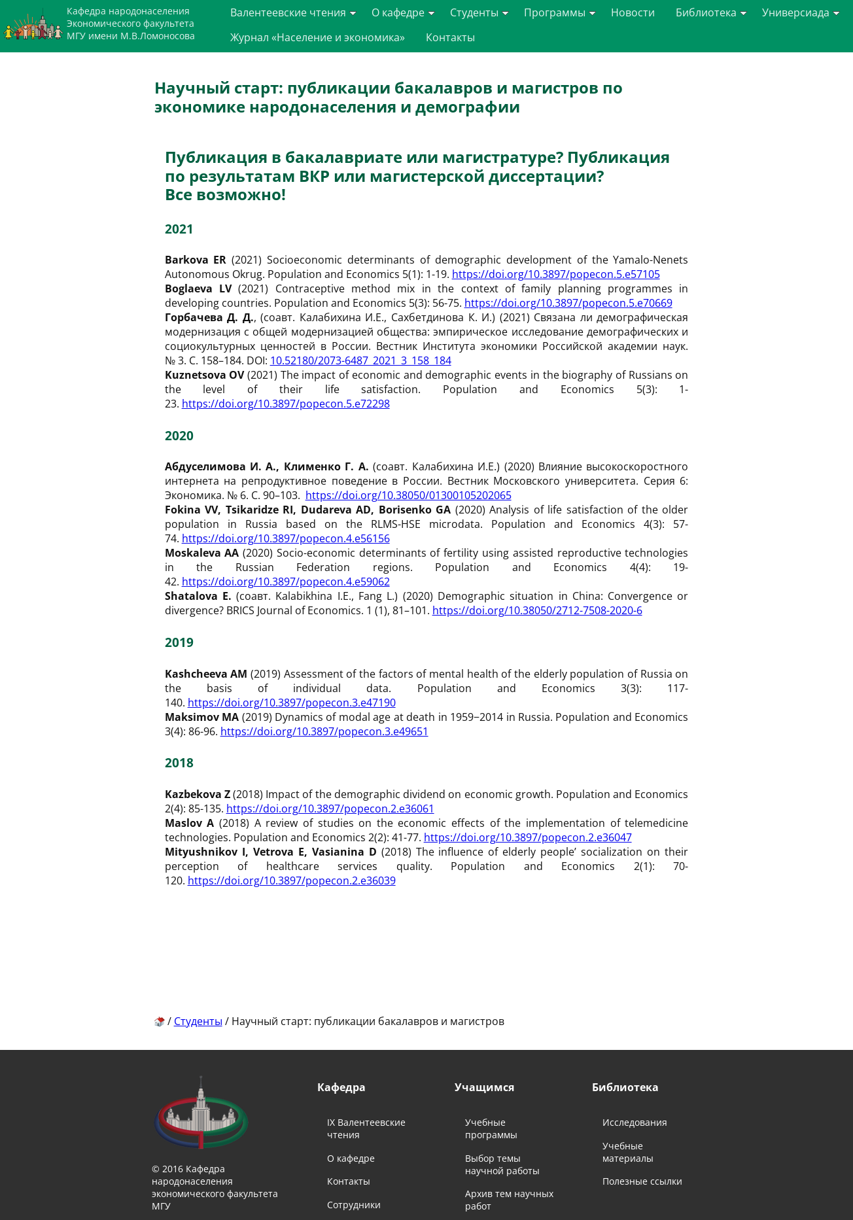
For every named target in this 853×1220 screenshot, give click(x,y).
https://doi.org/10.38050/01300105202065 (408, 495)
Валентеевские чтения (293, 12)
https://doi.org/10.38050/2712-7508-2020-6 (537, 610)
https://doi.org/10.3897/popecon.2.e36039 (292, 880)
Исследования (634, 1122)
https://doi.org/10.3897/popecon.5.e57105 (556, 274)
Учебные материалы (627, 1152)
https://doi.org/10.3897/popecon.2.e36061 (330, 808)
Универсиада (801, 12)
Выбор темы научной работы (502, 1164)
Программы (560, 12)
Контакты (450, 37)
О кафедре (403, 12)
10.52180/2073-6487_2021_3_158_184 (360, 360)
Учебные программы (491, 1128)
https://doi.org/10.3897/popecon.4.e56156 (286, 538)
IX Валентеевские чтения (366, 1128)
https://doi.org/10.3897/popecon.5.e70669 (568, 303)
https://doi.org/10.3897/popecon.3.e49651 (324, 731)
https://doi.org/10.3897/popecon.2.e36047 (528, 837)
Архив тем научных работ (509, 1199)
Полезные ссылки (642, 1181)
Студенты (479, 12)
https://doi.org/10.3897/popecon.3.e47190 (292, 702)
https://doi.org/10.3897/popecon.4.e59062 (286, 581)
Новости (633, 12)
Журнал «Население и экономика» (317, 37)
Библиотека (711, 12)
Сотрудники (354, 1204)
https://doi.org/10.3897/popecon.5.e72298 (286, 403)
